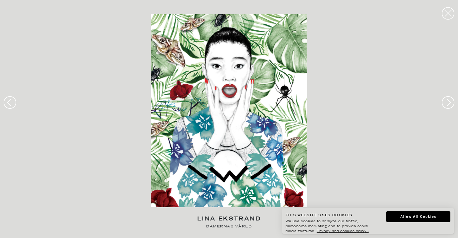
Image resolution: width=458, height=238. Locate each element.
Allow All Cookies (418, 216)
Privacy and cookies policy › (343, 231)
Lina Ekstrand (229, 219)
